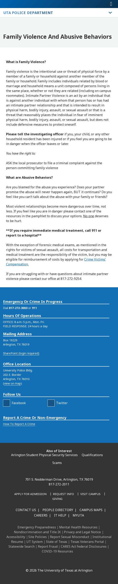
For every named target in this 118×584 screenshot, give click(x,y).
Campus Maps (91, 510)
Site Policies (37, 537)
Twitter (62, 422)
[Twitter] (51, 421)
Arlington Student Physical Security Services (44, 455)
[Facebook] (26, 561)
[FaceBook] (6, 421)
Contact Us (26, 510)
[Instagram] (44, 561)
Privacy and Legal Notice (82, 532)
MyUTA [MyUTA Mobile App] (78, 515)
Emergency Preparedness (37, 527)
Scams (57, 463)
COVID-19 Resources (57, 551)
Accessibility (15, 537)
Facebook (19, 422)
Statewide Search (21, 546)
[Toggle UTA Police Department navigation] (110, 13)
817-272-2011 (59, 484)
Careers (41, 515)
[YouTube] (62, 561)
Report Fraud (48, 546)
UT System (34, 541)
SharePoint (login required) (21, 372)
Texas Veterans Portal (87, 541)
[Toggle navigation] (111, 4)
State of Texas (56, 541)
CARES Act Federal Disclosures (84, 546)
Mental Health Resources (78, 527)
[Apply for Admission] (30, 494)
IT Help (60, 515)
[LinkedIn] (35, 561)
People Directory (57, 510)
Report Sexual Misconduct (69, 537)
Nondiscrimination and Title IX (37, 532)
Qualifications (92, 455)
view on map (12, 402)
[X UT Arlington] (53, 561)
